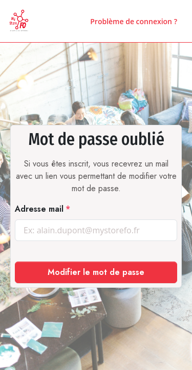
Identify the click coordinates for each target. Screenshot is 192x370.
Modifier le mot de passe (96, 272)
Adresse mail (39, 209)
